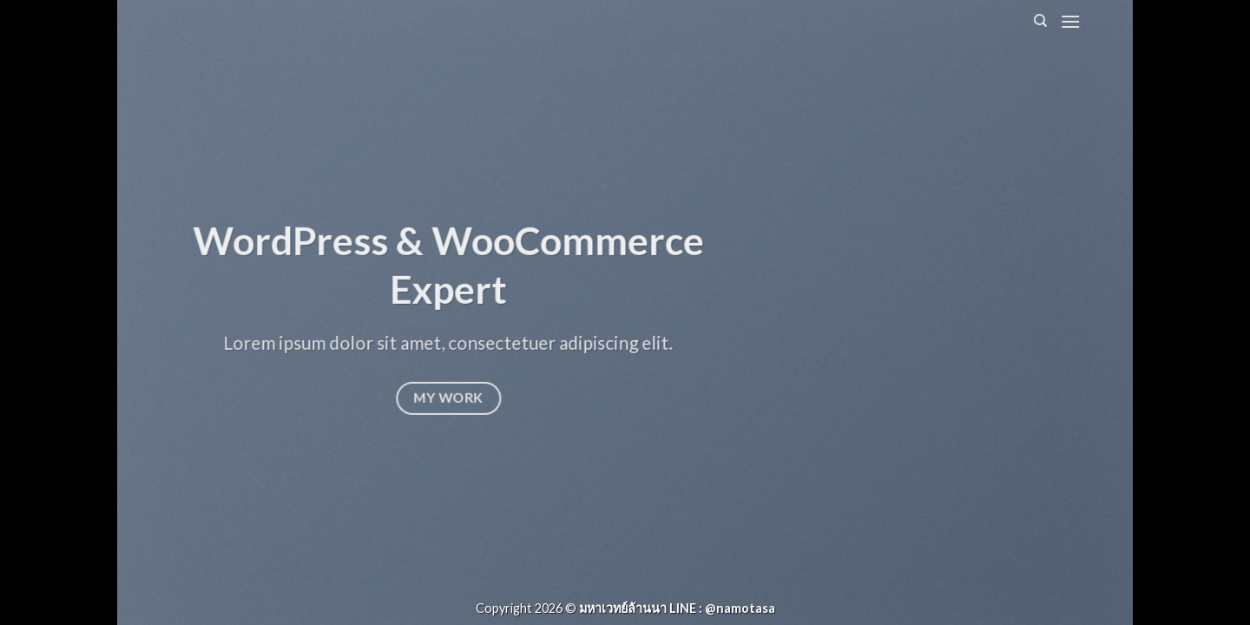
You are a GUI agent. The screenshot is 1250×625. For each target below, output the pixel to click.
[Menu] (1070, 21)
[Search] (1040, 20)
